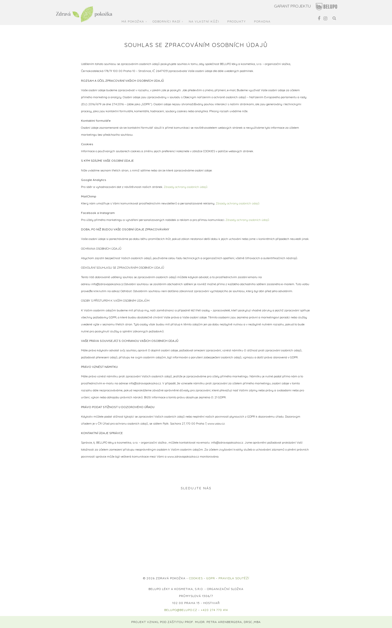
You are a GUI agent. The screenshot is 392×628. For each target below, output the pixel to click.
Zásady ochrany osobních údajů (186, 187)
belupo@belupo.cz (180, 610)
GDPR (210, 578)
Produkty (236, 21)
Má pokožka (133, 21)
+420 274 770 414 (214, 610)
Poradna (262, 21)
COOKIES (196, 578)
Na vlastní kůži (204, 21)
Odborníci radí (166, 21)
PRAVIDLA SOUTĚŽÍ (233, 578)
